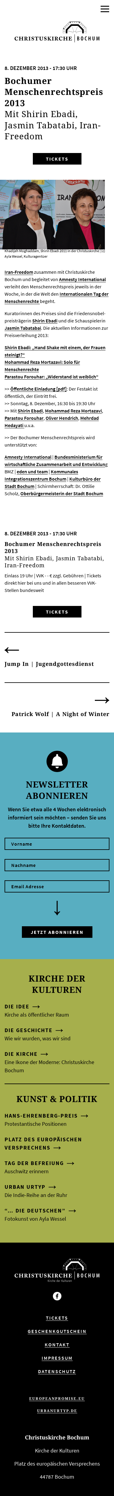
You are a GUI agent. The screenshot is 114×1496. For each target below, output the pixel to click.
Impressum (57, 1358)
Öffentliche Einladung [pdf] (38, 389)
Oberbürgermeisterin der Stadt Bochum (61, 493)
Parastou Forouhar (24, 418)
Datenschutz (57, 1371)
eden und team (32, 471)
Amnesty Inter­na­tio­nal (82, 279)
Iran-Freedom (19, 272)
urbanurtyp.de (57, 1410)
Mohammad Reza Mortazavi (73, 411)
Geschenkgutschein (57, 1331)
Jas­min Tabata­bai (23, 328)
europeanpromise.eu (57, 1398)
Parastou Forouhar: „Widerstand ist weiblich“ (51, 377)
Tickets (57, 159)
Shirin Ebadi (44, 321)
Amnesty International (28, 457)
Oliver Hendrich (62, 418)
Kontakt (57, 1344)
